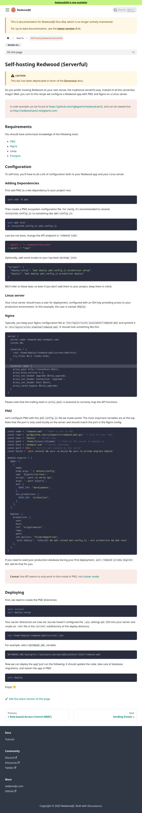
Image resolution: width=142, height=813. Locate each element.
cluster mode (91, 576)
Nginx (13, 146)
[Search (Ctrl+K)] (124, 10)
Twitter (10, 768)
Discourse (12, 762)
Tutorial (9, 739)
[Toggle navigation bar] (7, 10)
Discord (11, 757)
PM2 (12, 141)
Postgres (15, 156)
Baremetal (70, 81)
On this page (14, 52)
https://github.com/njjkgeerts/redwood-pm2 (76, 106)
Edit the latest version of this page (27, 699)
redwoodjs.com (14, 786)
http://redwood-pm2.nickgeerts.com (35, 110)
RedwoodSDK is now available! (71, 2)
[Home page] (8, 38)
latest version (66, 28)
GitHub (10, 791)
